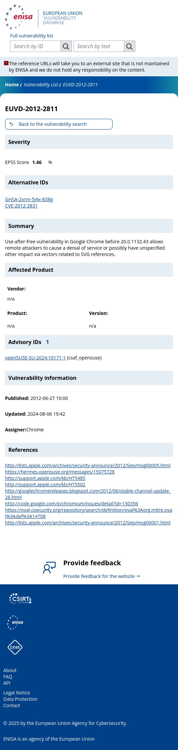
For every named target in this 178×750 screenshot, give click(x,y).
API (6, 683)
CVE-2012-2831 (21, 205)
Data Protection (20, 699)
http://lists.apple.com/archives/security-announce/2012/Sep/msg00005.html (88, 465)
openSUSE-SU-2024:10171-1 (35, 357)
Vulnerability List (41, 84)
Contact (11, 705)
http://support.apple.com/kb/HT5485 (45, 478)
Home (12, 84)
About (9, 670)
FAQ (7, 676)
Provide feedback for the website (99, 576)
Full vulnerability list (31, 35)
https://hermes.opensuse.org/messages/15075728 (60, 472)
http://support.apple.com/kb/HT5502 (45, 484)
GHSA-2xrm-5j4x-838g (29, 199)
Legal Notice (16, 692)
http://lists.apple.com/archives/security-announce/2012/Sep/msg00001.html (88, 522)
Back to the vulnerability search (53, 124)
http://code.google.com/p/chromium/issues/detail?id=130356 (71, 503)
